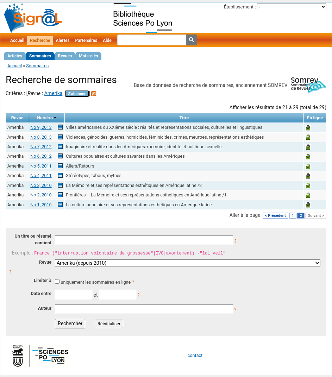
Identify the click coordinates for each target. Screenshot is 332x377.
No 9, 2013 (40, 127)
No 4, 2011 (40, 175)
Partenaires (86, 40)
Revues (65, 56)
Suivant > (316, 215)
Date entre (41, 293)
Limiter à (42, 280)
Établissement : (240, 7)
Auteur (44, 308)
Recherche (40, 40)
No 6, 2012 (40, 156)
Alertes (62, 40)
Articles (14, 56)
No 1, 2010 (40, 204)
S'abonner (77, 94)
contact (195, 355)
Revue (45, 262)
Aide (107, 40)
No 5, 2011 (40, 166)
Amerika (53, 93)
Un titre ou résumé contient (32, 239)
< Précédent (275, 215)
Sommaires (40, 56)
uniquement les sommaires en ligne (96, 282)
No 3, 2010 (40, 185)
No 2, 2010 (40, 194)
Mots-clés (88, 56)
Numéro (45, 117)
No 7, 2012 (40, 146)
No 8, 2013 (40, 137)
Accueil (17, 40)
